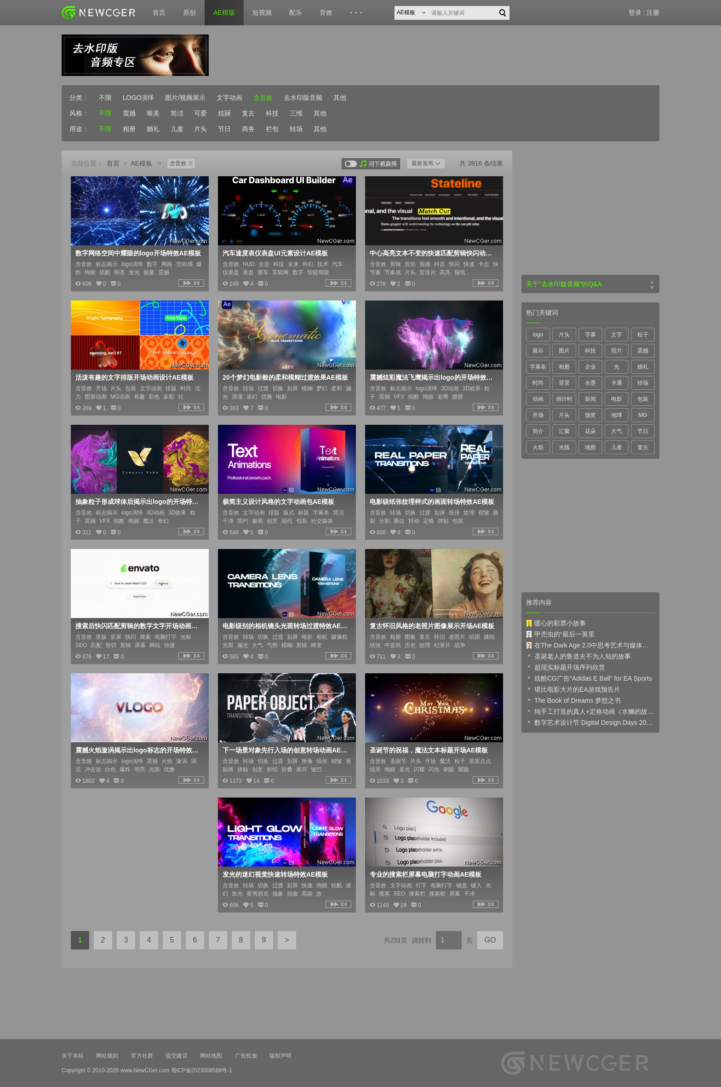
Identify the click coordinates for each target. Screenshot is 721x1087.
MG (642, 415)
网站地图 (211, 1055)
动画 (538, 399)
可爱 (200, 113)
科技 (272, 113)
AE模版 (224, 12)
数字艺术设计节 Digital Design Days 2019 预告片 (590, 722)
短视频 (262, 12)
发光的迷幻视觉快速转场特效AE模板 (275, 874)
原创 (189, 12)
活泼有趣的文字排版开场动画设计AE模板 (134, 377)
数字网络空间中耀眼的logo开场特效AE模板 (138, 253)
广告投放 (246, 1055)
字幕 (590, 334)
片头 (200, 129)
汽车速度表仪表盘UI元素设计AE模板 (275, 253)
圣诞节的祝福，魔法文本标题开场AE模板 (429, 750)
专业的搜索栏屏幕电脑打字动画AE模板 (425, 874)
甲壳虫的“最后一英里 (560, 634)
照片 (616, 350)
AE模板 (141, 163)
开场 (538, 415)
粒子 (642, 334)
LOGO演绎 (138, 97)
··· (357, 12)
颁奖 (590, 415)
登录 (635, 12)
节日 (224, 129)
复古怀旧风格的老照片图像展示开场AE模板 (432, 626)
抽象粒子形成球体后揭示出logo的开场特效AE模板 (138, 501)
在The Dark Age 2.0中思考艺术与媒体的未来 (590, 645)
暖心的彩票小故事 (556, 623)
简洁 (177, 113)
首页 (159, 12)
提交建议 (177, 1055)
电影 (616, 399)
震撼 (129, 113)
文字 (616, 334)
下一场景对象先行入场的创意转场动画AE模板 (286, 750)
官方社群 (142, 1055)
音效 (326, 12)
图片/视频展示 (185, 97)
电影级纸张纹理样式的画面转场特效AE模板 (432, 501)
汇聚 (564, 431)
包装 (642, 399)
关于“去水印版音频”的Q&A (564, 284)
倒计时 (564, 399)
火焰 (538, 447)
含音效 (263, 97)
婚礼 (153, 129)
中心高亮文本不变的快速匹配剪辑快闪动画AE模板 (433, 253)
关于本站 (73, 1055)
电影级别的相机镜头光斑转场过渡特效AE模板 (286, 626)
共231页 (395, 940)
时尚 (538, 383)
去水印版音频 (303, 97)
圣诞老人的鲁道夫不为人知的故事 (578, 656)
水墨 (590, 383)
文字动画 (229, 97)
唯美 (153, 113)
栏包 (272, 129)
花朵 (590, 431)
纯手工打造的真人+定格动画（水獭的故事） (590, 711)
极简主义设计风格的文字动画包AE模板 (278, 501)
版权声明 (280, 1055)
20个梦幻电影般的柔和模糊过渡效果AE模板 (285, 377)
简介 (538, 431)
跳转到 (421, 940)
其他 (339, 97)
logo (538, 334)
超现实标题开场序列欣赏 (565, 667)
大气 (616, 431)
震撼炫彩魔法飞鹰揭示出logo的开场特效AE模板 (433, 377)
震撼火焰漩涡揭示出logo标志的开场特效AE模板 (138, 750)
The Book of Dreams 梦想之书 (573, 700)
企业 (590, 367)
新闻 (590, 399)
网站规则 (107, 1055)
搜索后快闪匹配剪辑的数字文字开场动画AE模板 (138, 626)
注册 (653, 12)
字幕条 (538, 367)
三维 (296, 113)
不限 (105, 97)
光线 (564, 447)
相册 (129, 129)
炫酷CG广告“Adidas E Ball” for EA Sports (589, 678)
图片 (564, 350)
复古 (248, 113)
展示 (538, 350)
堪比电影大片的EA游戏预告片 (573, 689)
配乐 (295, 12)
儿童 (177, 129)
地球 (616, 415)
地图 (590, 447)
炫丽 (224, 113)
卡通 (616, 383)
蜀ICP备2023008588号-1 (201, 1070)
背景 (564, 383)
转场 (296, 129)
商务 (248, 129)
